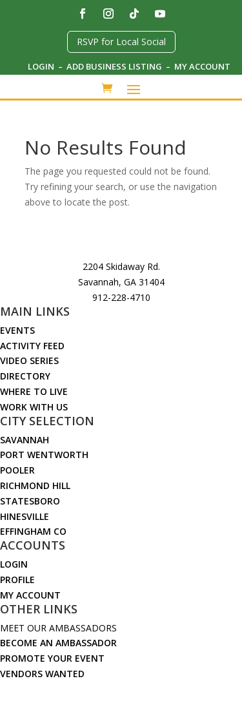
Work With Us (34, 407)
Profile (17, 579)
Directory (25, 376)
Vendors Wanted (42, 673)
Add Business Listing (115, 66)
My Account (202, 66)
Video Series (29, 360)
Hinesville (24, 516)
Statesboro (30, 501)
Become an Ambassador (58, 643)
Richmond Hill (35, 485)
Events (17, 330)
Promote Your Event (52, 658)
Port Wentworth (44, 454)
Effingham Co (33, 531)
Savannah (24, 440)
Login (41, 66)
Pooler (17, 470)
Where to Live (34, 391)
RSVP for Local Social (121, 41)
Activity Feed (32, 346)
